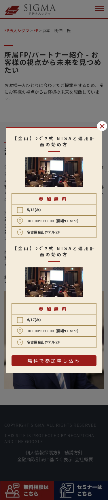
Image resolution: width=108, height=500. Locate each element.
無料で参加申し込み (54, 360)
